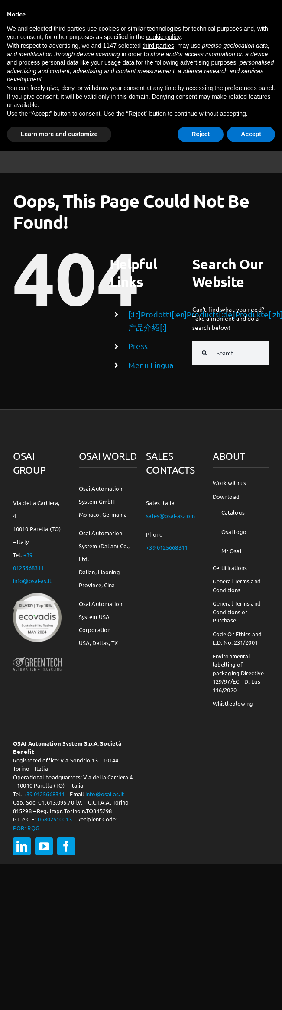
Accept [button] (251, 133)
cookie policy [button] (163, 36)
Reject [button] (200, 133)
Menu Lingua (150, 364)
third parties (158, 45)
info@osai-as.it (32, 580)
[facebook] (66, 846)
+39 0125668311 (44, 794)
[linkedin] (22, 846)
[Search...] (230, 353)
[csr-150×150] (37, 596)
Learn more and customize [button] (59, 133)
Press (138, 345)
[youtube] (44, 846)
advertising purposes (208, 62)
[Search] (204, 353)
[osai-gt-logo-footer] (37, 658)
